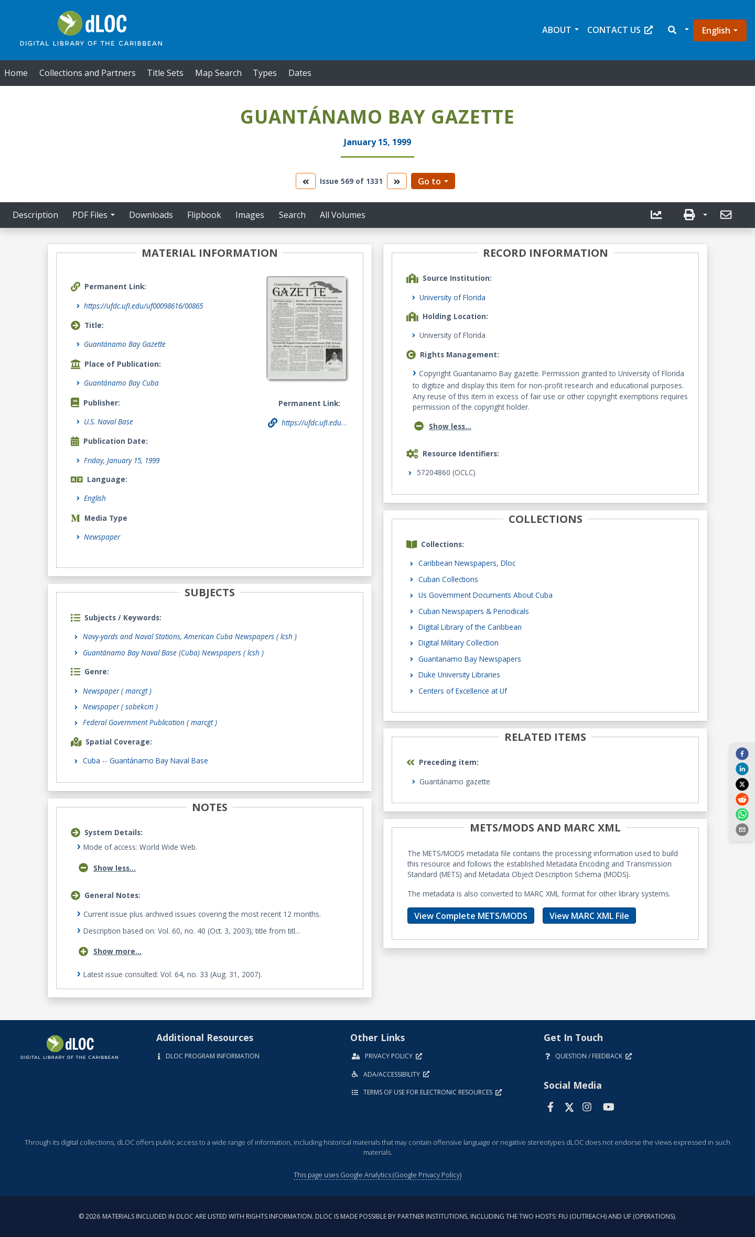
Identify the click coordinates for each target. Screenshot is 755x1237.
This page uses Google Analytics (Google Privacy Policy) (377, 1174)
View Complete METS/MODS (470, 916)
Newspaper (102, 537)
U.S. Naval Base (108, 421)
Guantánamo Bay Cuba (121, 383)
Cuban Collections (448, 579)
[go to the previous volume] (306, 181)
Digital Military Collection (458, 643)
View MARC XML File (589, 916)
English (716, 30)
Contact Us (620, 30)
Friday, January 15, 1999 (121, 460)
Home (16, 73)
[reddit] (741, 799)
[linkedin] (741, 768)
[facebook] (741, 753)
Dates (299, 73)
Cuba (91, 760)
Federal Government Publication (150, 722)
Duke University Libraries (459, 675)
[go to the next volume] (397, 181)
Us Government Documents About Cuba (485, 595)
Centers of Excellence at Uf (462, 691)
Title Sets (165, 73)
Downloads (151, 215)
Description (35, 215)
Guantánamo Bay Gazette (125, 344)
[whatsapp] (741, 814)
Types (265, 73)
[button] (677, 30)
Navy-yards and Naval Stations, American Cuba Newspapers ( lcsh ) (190, 636)
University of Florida (452, 297)
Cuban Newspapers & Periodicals (473, 611)
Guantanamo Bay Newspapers (469, 659)
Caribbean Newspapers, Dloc (466, 563)
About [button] (556, 30)
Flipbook (204, 215)
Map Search (218, 73)
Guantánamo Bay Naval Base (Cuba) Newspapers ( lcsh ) (173, 653)
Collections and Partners (87, 73)
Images (249, 215)
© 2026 (377, 1216)
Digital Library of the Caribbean (470, 627)
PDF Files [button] (89, 215)
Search (292, 215)
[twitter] (741, 784)
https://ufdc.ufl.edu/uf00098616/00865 (143, 306)
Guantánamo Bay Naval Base (159, 760)
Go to (429, 181)
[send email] (741, 829)
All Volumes (342, 215)
